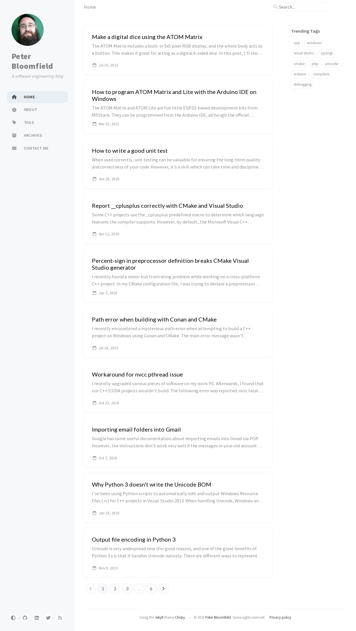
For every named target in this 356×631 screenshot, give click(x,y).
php (315, 63)
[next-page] (163, 588)
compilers (321, 74)
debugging (303, 84)
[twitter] (48, 618)
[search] (303, 7)
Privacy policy (280, 617)
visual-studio (304, 53)
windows (314, 42)
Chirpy (180, 617)
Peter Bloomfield (32, 61)
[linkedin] (37, 618)
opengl (326, 53)
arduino (300, 74)
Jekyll (159, 617)
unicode (331, 63)
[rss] (60, 618)
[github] (25, 618)
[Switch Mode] (13, 618)
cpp (297, 42)
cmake (299, 63)
